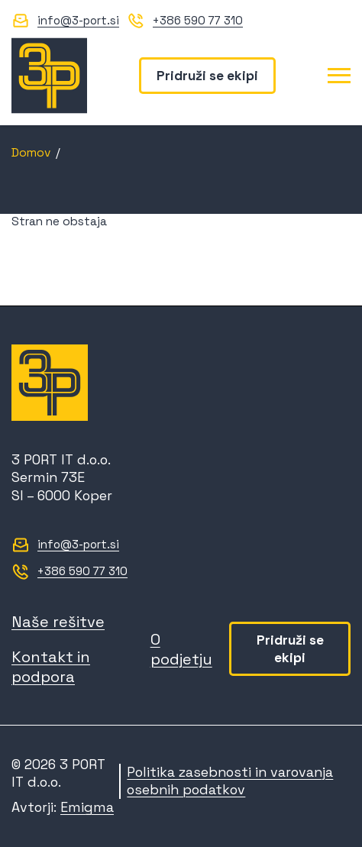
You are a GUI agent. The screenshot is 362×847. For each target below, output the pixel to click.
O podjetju (181, 649)
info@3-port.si (78, 20)
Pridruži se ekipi (207, 75)
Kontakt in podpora (50, 667)
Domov (30, 152)
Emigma (87, 807)
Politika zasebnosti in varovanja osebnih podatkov (230, 781)
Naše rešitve (58, 622)
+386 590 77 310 (198, 20)
